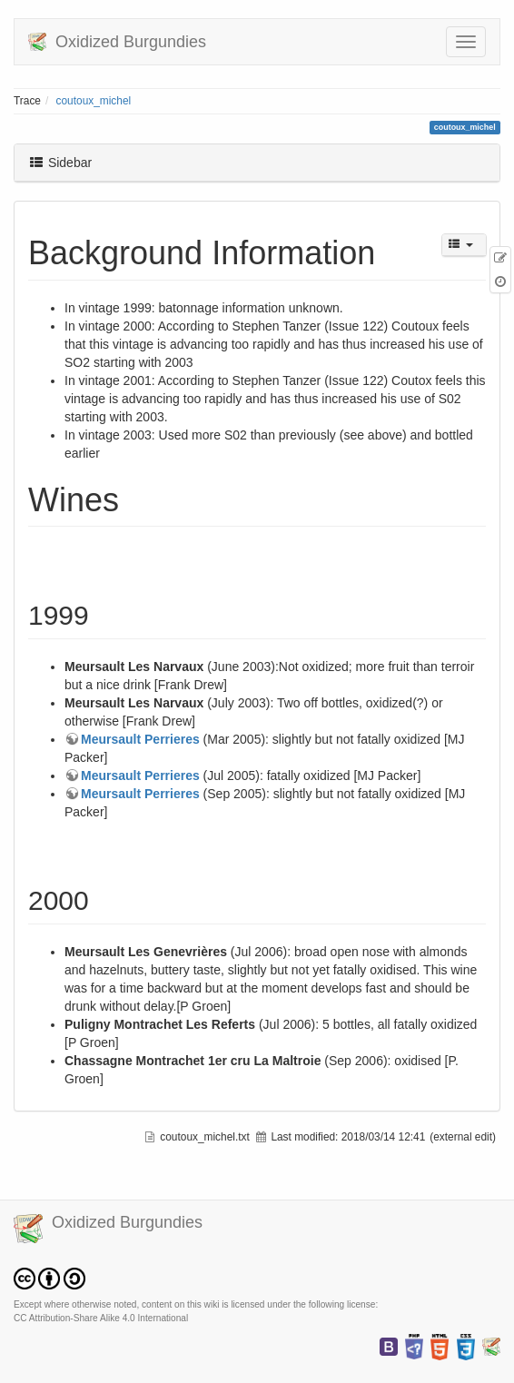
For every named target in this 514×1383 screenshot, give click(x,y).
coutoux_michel (94, 100)
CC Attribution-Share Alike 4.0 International (101, 1318)
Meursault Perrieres (140, 739)
